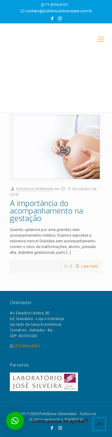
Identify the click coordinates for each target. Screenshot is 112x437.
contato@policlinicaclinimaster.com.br (59, 11)
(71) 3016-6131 (27, 346)
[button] (15, 421)
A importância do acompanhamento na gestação (46, 211)
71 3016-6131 (56, 4)
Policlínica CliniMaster (34, 189)
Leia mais (89, 266)
